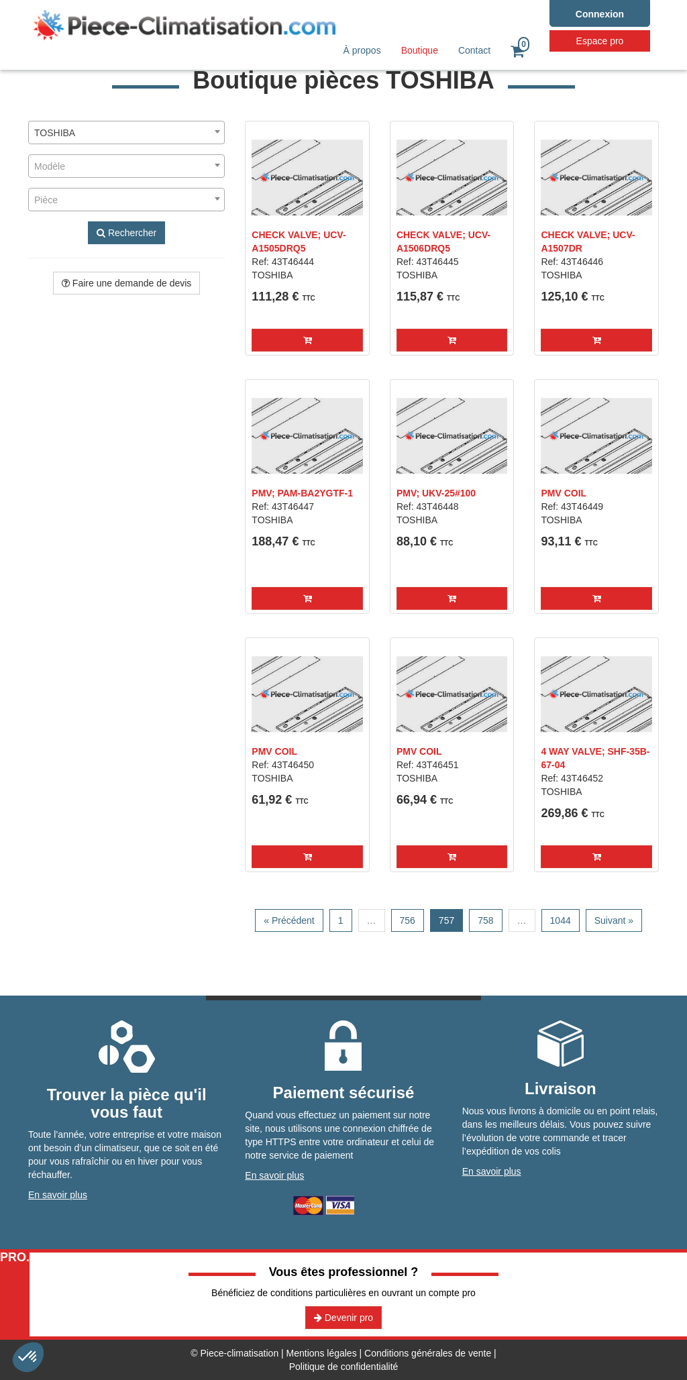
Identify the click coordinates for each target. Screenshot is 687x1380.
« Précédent (289, 920)
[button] (307, 340)
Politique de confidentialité (344, 1366)
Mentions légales (321, 1353)
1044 (560, 920)
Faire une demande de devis (126, 283)
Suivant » (613, 920)
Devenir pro (343, 1317)
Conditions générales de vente (427, 1353)
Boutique (419, 50)
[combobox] (126, 132)
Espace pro (600, 41)
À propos (362, 50)
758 (485, 920)
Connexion (600, 14)
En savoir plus (57, 1194)
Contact (474, 50)
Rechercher (126, 232)
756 (407, 920)
